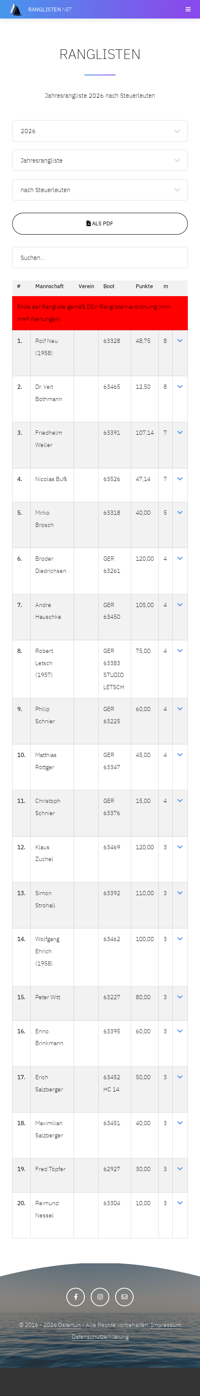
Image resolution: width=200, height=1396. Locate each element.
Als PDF (100, 223)
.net (50, 9)
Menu (187, 9)
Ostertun (69, 1353)
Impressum (171, 1353)
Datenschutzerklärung (100, 1365)
